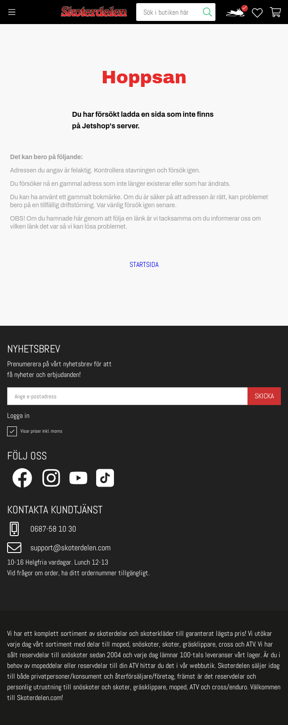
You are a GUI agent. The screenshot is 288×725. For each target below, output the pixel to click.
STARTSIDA (144, 264)
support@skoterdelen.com (59, 548)
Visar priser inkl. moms (34, 431)
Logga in (18, 415)
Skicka (264, 396)
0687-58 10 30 (41, 529)
